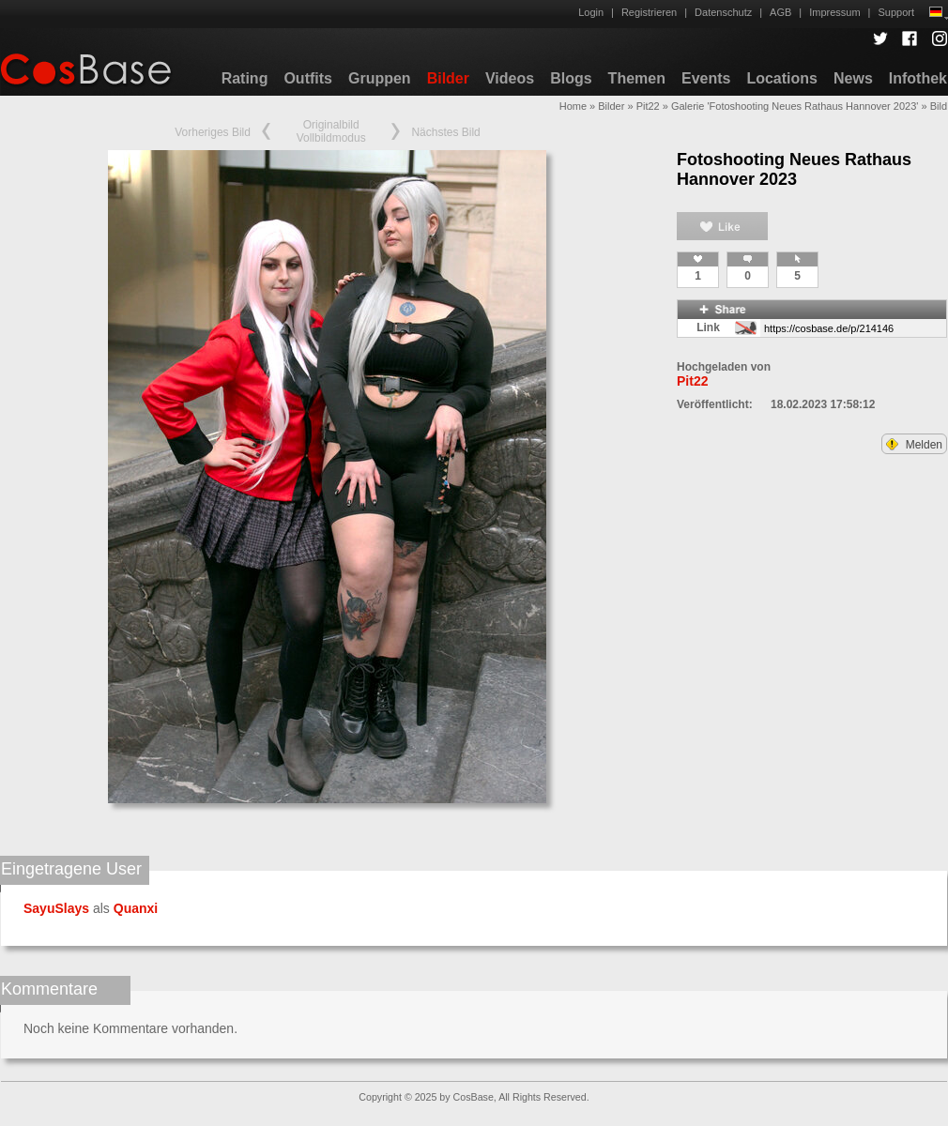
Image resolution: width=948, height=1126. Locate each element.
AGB (780, 12)
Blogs (570, 78)
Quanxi (136, 908)
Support (896, 12)
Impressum (834, 12)
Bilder (448, 78)
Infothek (918, 78)
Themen (636, 78)
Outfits (307, 78)
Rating (245, 78)
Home (573, 106)
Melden (914, 444)
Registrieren (649, 12)
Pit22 (648, 106)
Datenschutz (723, 12)
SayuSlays (56, 908)
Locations (782, 78)
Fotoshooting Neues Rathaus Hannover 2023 (794, 169)
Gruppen (379, 78)
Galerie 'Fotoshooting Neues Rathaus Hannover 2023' (794, 106)
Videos (509, 78)
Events (705, 78)
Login (591, 12)
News (853, 78)
